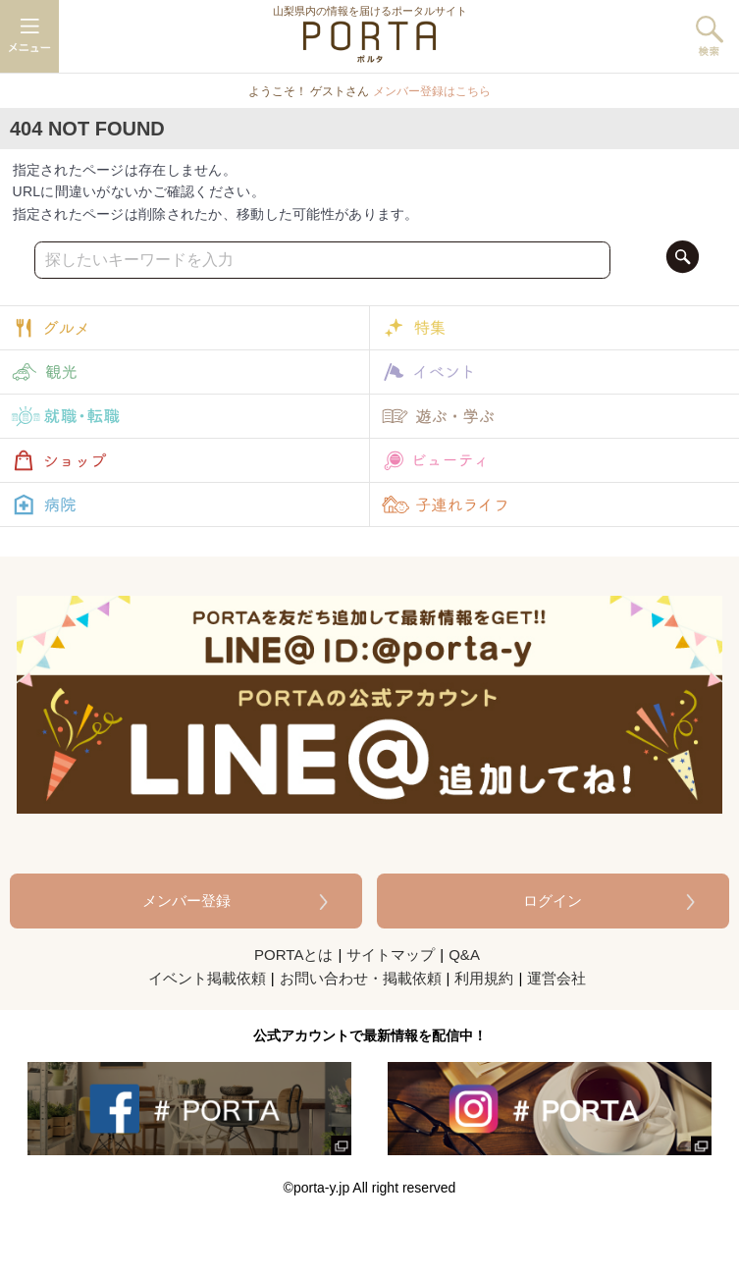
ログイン (552, 900)
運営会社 (556, 978)
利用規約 (483, 978)
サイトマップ (390, 954)
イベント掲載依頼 (207, 978)
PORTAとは (293, 954)
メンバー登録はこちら (432, 91)
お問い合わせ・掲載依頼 (361, 978)
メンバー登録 (186, 900)
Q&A (464, 954)
